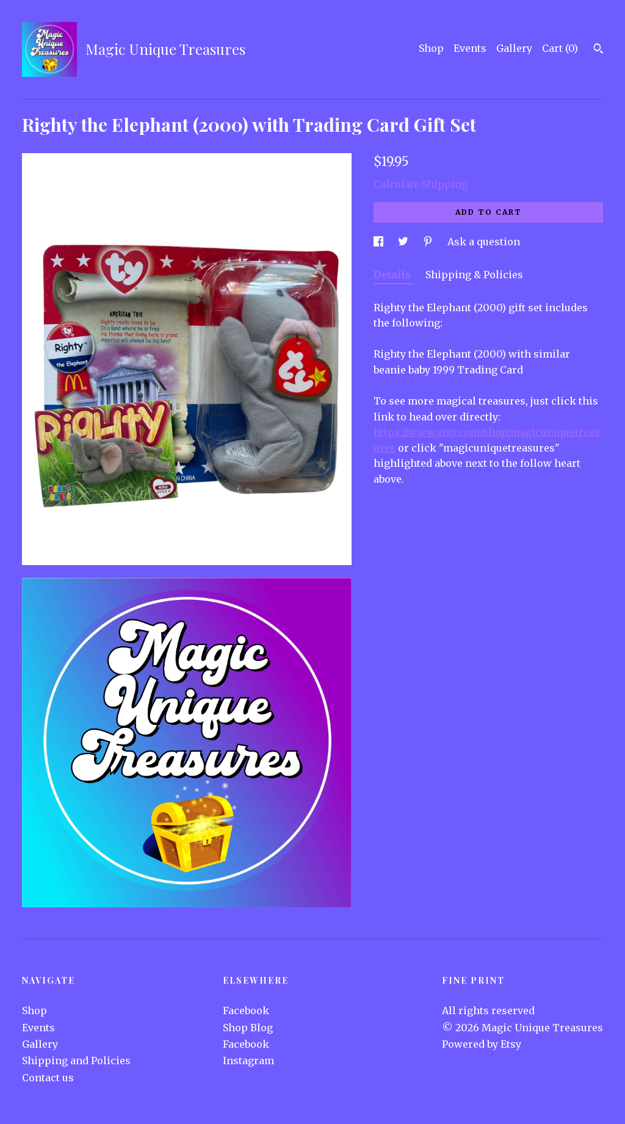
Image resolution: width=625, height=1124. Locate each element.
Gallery (514, 48)
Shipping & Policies (474, 274)
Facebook (246, 1010)
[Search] (598, 50)
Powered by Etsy (481, 1044)
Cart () (560, 48)
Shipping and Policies (76, 1060)
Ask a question (483, 242)
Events (469, 48)
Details (393, 274)
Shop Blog (248, 1027)
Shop (431, 48)
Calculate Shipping (421, 184)
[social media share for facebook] (380, 242)
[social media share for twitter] (404, 242)
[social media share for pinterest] (429, 242)
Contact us (48, 1078)
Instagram (248, 1060)
